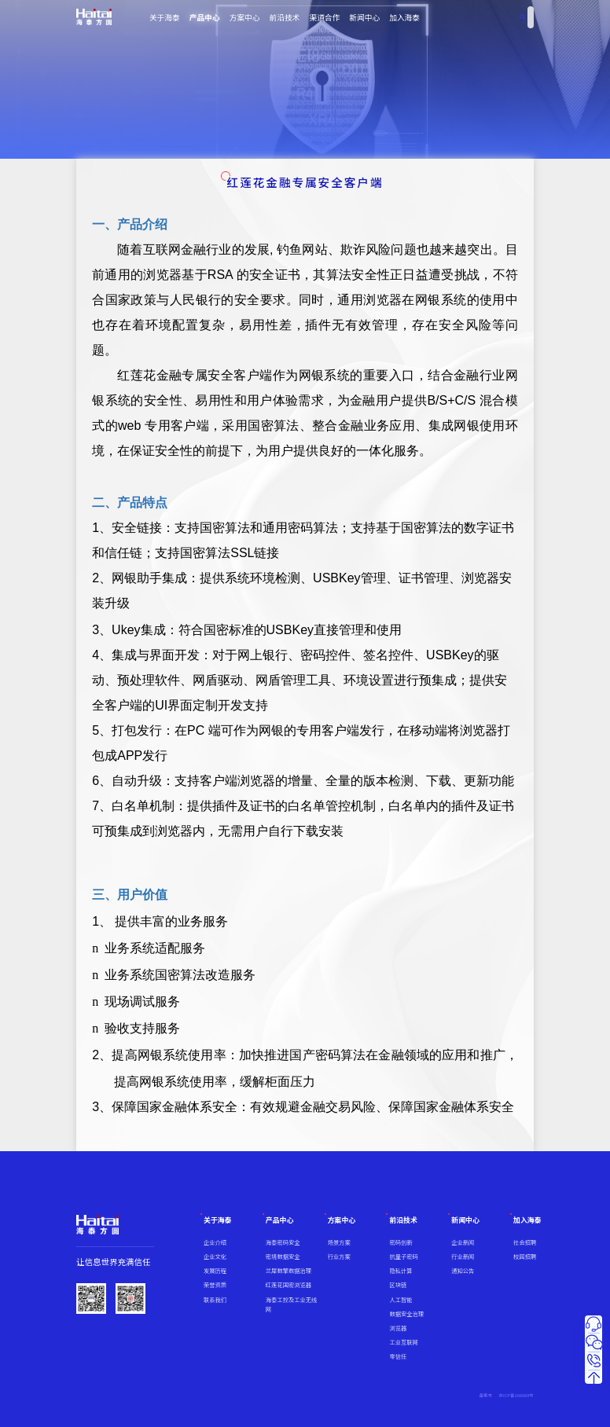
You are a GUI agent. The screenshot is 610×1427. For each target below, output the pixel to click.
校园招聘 (524, 1256)
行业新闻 (462, 1256)
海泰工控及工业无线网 (291, 1304)
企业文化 (215, 1256)
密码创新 (400, 1242)
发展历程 (215, 1271)
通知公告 (462, 1271)
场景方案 (339, 1242)
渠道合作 (324, 17)
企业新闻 (462, 1242)
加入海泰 (404, 17)
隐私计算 (400, 1271)
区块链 (397, 1285)
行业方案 (339, 1256)
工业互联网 (403, 1342)
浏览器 (397, 1328)
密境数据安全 (283, 1256)
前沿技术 (285, 17)
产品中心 (204, 17)
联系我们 (215, 1300)
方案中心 (245, 17)
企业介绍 (215, 1242)
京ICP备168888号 (516, 1395)
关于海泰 (164, 17)
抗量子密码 (403, 1256)
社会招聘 (524, 1242)
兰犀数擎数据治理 (288, 1271)
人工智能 (400, 1300)
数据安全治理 (406, 1314)
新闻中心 (364, 17)
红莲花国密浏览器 (288, 1285)
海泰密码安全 (283, 1242)
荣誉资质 (215, 1285)
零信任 (397, 1356)
